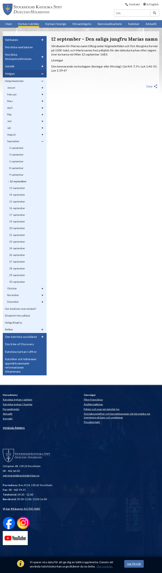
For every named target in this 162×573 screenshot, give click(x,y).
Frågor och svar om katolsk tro (101, 409)
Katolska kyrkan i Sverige (17, 404)
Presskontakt (92, 422)
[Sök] (132, 13)
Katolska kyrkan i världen (17, 399)
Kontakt (8, 418)
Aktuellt (8, 413)
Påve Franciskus (93, 399)
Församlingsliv (11, 409)
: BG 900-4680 (21, 508)
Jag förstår (134, 563)
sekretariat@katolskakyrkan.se (21, 475)
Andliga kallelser (93, 404)
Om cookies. (105, 566)
